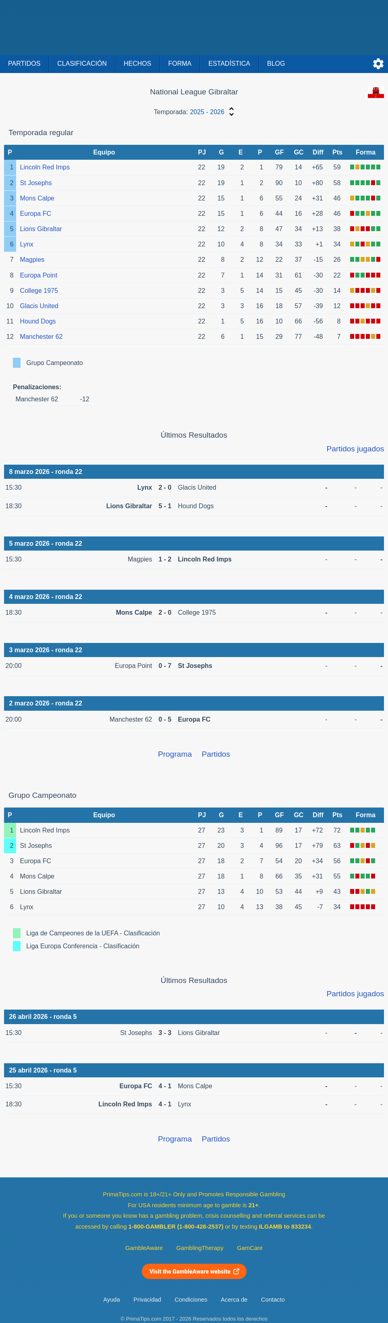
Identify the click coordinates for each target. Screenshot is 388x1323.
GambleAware (144, 1248)
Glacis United (39, 306)
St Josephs (36, 182)
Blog (276, 63)
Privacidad (147, 1299)
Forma (179, 63)
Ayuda (111, 1299)
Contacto (273, 1299)
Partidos (24, 63)
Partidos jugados (355, 448)
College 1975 (39, 290)
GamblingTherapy (200, 1248)
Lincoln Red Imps (45, 167)
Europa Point (39, 275)
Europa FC (35, 213)
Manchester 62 (41, 336)
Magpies (32, 259)
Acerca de (234, 1299)
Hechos (137, 63)
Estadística (229, 63)
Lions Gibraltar (41, 228)
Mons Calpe (37, 198)
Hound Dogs (38, 321)
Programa (175, 754)
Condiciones (190, 1299)
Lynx (26, 244)
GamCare (250, 1248)
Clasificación (82, 63)
